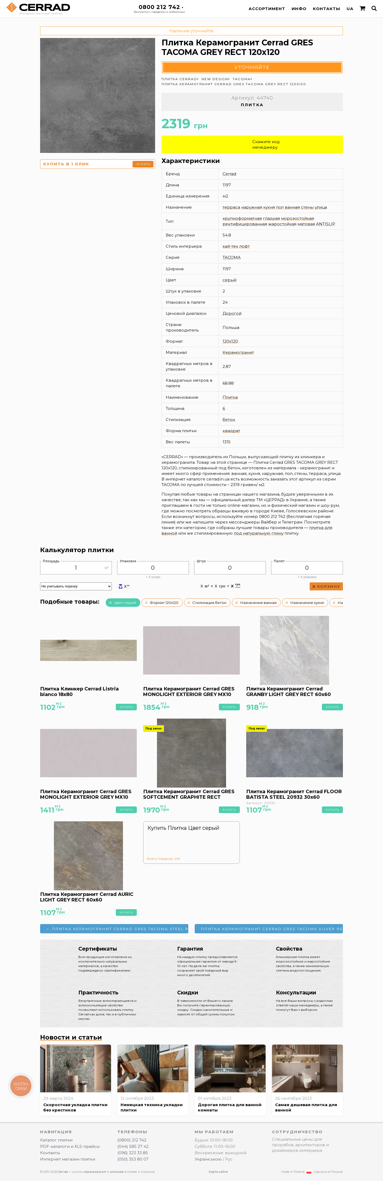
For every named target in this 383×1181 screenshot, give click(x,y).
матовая (306, 223)
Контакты (326, 8)
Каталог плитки (56, 1140)
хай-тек (230, 246)
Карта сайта (218, 1172)
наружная (251, 207)
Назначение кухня (307, 602)
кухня (269, 207)
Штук (201, 561)
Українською (208, 1159)
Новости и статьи (71, 1037)
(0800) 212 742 (131, 1140)
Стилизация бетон (209, 602)
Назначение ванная (258, 602)
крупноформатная (242, 218)
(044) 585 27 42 (132, 1146)
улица (321, 207)
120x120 (230, 341)
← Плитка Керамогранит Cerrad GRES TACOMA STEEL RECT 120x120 (117, 929)
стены (307, 207)
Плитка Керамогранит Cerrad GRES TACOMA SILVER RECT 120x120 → (272, 929)
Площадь (51, 561)
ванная (292, 207)
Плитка (230, 397)
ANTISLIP (325, 223)
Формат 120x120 (164, 602)
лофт (244, 246)
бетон (229, 419)
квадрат (231, 430)
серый (229, 279)
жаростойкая (282, 223)
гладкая (271, 218)
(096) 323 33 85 (132, 1152)
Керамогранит (238, 352)
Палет (279, 561)
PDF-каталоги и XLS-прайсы (70, 1146)
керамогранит (95, 1172)
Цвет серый (125, 602)
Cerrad (229, 173)
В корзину (326, 586)
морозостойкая (297, 218)
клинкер (117, 1172)
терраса (231, 207)
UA (350, 8)
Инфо (299, 8)
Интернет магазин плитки (67, 1159)
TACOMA (232, 257)
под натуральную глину (258, 533)
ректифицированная (245, 223)
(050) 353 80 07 (132, 1159)
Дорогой (232, 313)
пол (280, 207)
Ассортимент (267, 8)
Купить (143, 164)
